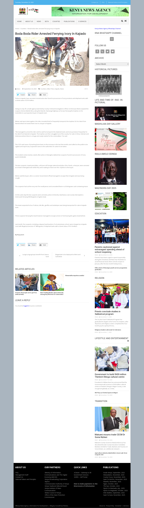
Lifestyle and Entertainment (111, 338)
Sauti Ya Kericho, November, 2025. (115, 479)
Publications (69, 21)
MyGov (47, 482)
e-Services (82, 21)
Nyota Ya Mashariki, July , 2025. (114, 488)
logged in (26, 306)
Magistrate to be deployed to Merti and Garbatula (67, 256)
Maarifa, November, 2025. (112, 482)
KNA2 (96, 255)
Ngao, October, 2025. (110, 484)
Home (19, 21)
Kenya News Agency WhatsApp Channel (108, 29)
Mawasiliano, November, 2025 (113, 475)
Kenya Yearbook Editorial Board (56, 486)
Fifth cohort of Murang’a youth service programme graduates (111, 268)
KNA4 (96, 317)
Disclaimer (118, 506)
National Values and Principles (117, 2)
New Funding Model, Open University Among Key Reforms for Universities (51, 293)
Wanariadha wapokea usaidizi (74, 275)
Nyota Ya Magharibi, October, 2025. (115, 491)
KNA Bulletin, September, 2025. (114, 493)
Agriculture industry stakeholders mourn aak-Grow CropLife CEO (111, 454)
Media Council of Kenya (53, 493)
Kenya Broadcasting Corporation (56, 479)
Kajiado (57, 89)
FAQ (103, 2)
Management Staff (21, 475)
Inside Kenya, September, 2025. (114, 473)
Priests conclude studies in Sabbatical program (108, 313)
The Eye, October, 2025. (111, 486)
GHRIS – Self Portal (80, 477)
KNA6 (96, 380)
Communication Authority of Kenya (57, 484)
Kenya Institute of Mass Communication (53, 489)
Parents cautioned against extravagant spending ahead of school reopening (110, 250)
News (39, 21)
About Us (29, 21)
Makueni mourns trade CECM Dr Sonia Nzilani (110, 436)
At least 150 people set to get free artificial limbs (26, 293)
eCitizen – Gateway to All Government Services (82, 474)
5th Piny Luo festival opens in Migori (106, 393)
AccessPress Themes (61, 506)
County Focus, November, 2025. (114, 477)
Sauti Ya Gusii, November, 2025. (114, 495)
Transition (101, 401)
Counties (56, 21)
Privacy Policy (110, 506)
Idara (18, 89)
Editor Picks (50, 89)
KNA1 (96, 440)
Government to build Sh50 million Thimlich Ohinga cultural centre (111, 375)
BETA (47, 21)
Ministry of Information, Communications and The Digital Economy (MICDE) (56, 475)
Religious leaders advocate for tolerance (108, 330)
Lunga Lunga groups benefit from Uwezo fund (36, 256)
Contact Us (94, 2)
